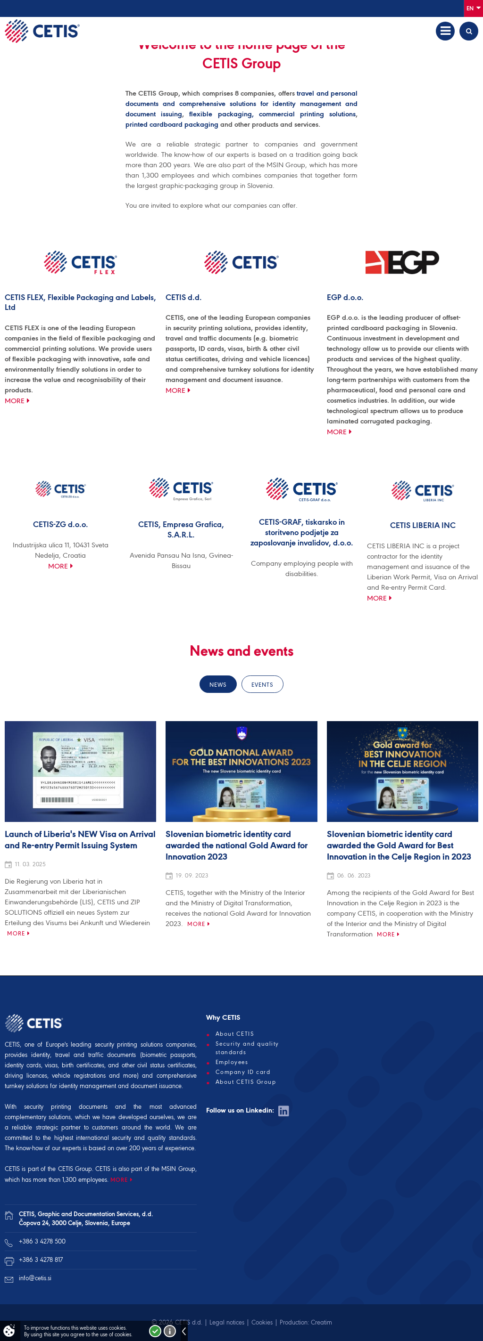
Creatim (321, 1322)
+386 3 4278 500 (42, 1241)
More (15, 401)
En (473, 8)
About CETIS (235, 1034)
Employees (232, 1062)
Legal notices (226, 1322)
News (218, 684)
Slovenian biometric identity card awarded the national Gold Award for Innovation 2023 (237, 846)
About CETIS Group (246, 1082)
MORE (119, 1179)
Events (262, 684)
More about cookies (170, 1331)
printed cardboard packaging (171, 124)
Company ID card (243, 1072)
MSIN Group (178, 1168)
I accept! (155, 1331)
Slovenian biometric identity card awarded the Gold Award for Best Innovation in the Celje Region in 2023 (399, 846)
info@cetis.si (35, 1278)
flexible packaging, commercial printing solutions (272, 114)
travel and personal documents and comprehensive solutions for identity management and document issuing (241, 103)
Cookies (262, 1322)
